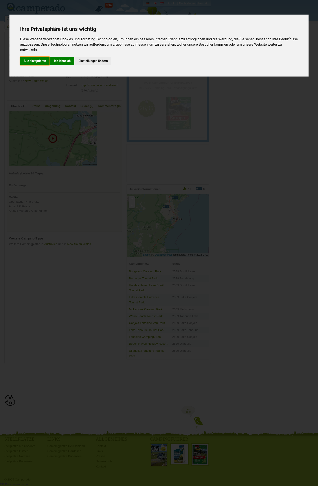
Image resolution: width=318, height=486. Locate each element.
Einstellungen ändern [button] (93, 61)
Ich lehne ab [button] (62, 61)
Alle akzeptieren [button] (35, 61)
